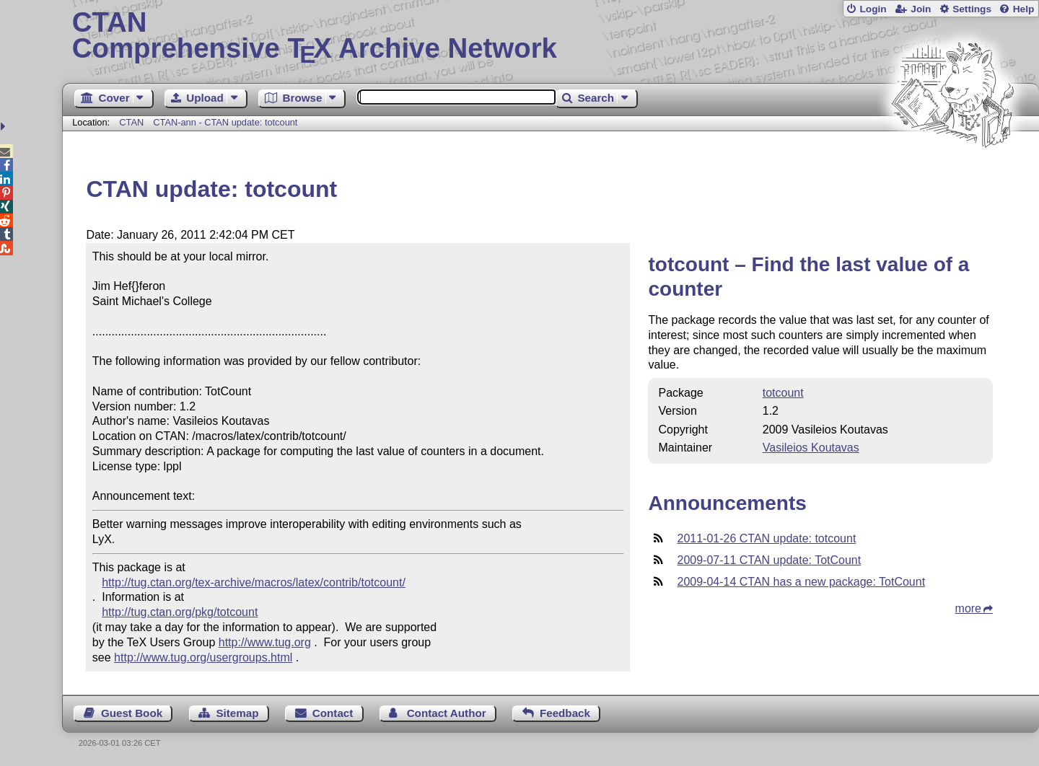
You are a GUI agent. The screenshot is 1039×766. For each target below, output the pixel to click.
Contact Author (446, 713)
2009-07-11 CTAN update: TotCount (769, 560)
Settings (971, 9)
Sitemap (237, 713)
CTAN (131, 122)
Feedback (565, 713)
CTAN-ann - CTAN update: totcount (225, 122)
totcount (783, 393)
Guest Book (131, 713)
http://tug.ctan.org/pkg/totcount (180, 612)
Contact (333, 713)
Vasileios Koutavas (811, 447)
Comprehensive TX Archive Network (551, 36)
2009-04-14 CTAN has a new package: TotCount (801, 582)
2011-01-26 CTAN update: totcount (766, 538)
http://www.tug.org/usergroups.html (203, 657)
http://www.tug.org (265, 642)
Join (921, 9)
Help (1024, 9)
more (968, 608)
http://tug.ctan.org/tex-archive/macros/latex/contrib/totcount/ (253, 582)
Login (872, 9)
